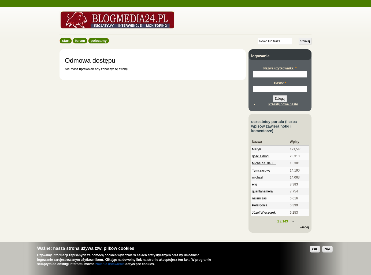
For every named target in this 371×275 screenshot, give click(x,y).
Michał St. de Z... (264, 163)
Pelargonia (259, 205)
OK (315, 249)
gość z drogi (260, 156)
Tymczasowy (261, 170)
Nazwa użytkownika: (279, 68)
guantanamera (262, 191)
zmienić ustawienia (110, 264)
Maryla (257, 149)
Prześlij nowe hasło (283, 104)
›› (292, 221)
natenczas (259, 198)
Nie (327, 249)
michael (257, 177)
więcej (304, 227)
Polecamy (99, 41)
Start (65, 41)
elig (254, 184)
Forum (80, 41)
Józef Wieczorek (264, 212)
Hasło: (280, 83)
